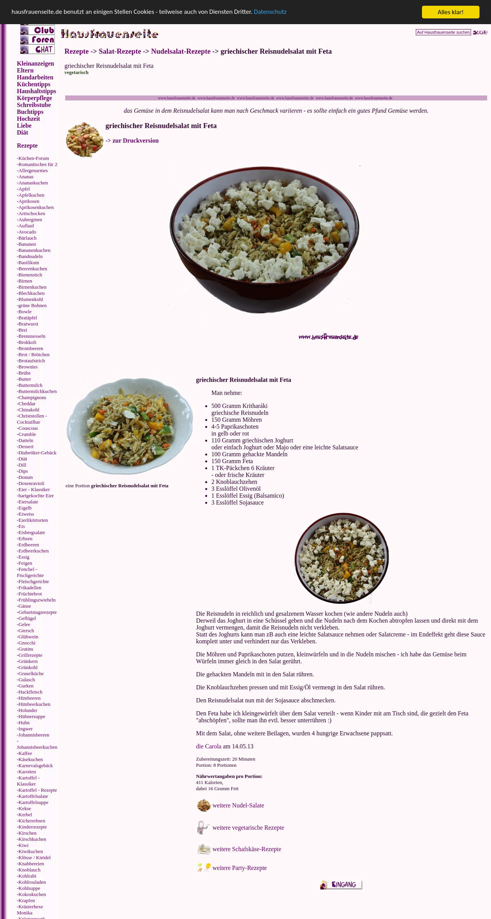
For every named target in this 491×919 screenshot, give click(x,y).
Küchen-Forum (33, 158)
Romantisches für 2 (37, 164)
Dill (22, 465)
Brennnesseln (31, 336)
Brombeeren (30, 348)
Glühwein (28, 637)
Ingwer (25, 729)
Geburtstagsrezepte (37, 612)
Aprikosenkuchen (36, 207)
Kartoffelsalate (33, 796)
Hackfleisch (30, 692)
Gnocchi (26, 643)
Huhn (24, 722)
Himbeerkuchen (34, 704)
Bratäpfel (27, 318)
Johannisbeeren (33, 735)
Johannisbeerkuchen (37, 747)
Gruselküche (31, 673)
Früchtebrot (30, 594)
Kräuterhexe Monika (30, 910)
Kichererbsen (31, 821)
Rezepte (76, 51)
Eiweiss (26, 514)
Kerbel (25, 814)
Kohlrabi (27, 876)
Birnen (25, 281)
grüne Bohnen (32, 305)
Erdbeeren (28, 544)
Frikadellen (29, 587)
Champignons (32, 397)
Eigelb (24, 508)
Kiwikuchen (30, 851)
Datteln (25, 440)
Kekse (24, 808)
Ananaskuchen (33, 183)
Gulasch (26, 679)
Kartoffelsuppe (33, 802)
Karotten (27, 771)
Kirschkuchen (32, 839)
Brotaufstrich (31, 360)
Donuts (25, 477)
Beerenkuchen (32, 268)
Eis (21, 526)
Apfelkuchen (31, 195)
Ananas (25, 176)
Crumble (27, 434)
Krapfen (26, 900)
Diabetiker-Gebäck (37, 452)
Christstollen (31, 416)
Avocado (27, 232)
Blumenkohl (30, 299)
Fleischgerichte (33, 581)
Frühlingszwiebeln (37, 600)
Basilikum (28, 262)
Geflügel (27, 618)
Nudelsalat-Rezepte (181, 51)
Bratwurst (28, 324)
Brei (22, 330)
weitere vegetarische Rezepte (248, 827)
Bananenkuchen (34, 250)
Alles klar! (451, 12)
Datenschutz (271, 12)
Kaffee (25, 753)
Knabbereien (31, 863)
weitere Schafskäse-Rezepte (247, 849)
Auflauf (26, 226)
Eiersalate (28, 502)
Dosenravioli (31, 483)
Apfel (24, 189)
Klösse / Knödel (34, 857)
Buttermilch (30, 385)
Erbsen (25, 538)
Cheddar (26, 403)
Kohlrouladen (32, 882)
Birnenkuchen (32, 287)
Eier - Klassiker (34, 489)
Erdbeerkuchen (33, 551)
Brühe (24, 373)
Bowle (24, 311)
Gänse (24, 606)
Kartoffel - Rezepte (37, 790)
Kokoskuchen (32, 894)
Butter (24, 379)
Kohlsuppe (29, 888)
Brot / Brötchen (33, 354)
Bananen (27, 244)
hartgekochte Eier (36, 495)
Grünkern (28, 661)
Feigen (25, 563)
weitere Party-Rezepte (240, 868)
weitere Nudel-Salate (238, 805)
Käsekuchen (30, 759)
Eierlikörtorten (33, 520)
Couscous (28, 428)
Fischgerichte (30, 575)
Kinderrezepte (32, 827)
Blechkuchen (31, 293)
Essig (23, 557)
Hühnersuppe (31, 716)
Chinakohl (28, 410)
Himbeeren (29, 698)
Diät (22, 459)
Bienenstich (30, 275)
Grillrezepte (30, 655)
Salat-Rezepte (120, 51)
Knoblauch (29, 870)
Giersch (26, 630)
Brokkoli (27, 342)
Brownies (28, 367)
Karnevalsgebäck (35, 765)
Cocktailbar (28, 422)
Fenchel (26, 569)
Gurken (25, 686)
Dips (23, 471)
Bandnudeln (30, 256)
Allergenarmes (33, 170)
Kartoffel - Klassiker (28, 781)
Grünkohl (28, 667)
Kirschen (27, 833)
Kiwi (23, 845)
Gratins (25, 649)
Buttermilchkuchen (37, 391)
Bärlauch (27, 238)
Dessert (25, 446)
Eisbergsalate (31, 532)
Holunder (27, 710)
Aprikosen (28, 201)
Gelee (24, 624)
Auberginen (30, 219)
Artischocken (31, 213)
